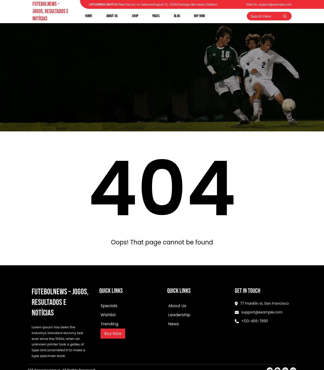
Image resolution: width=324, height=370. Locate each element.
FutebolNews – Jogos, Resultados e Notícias (50, 11)
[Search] (285, 16)
